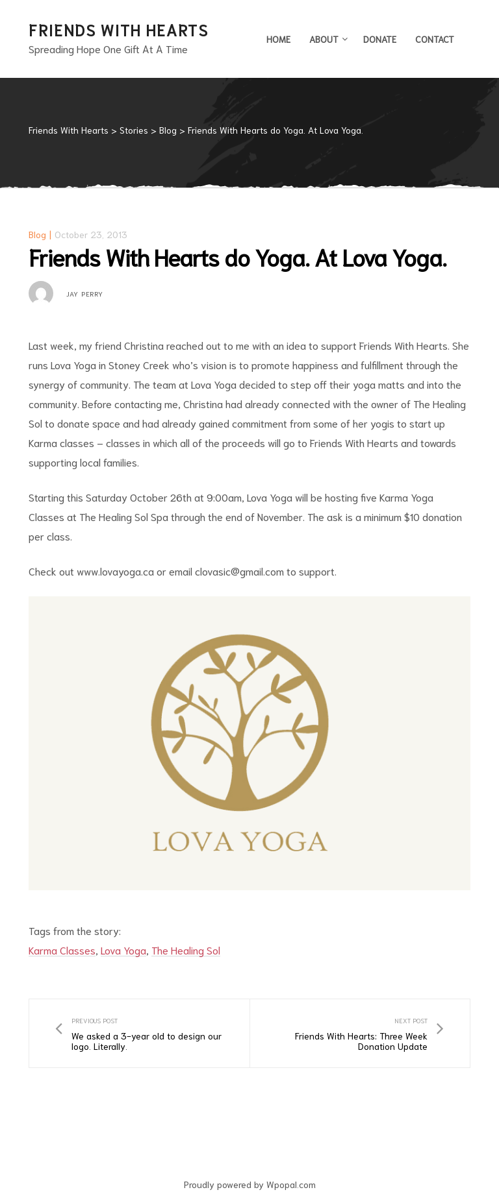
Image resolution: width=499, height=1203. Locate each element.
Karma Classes (62, 949)
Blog (37, 234)
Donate (379, 39)
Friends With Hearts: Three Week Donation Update (360, 1033)
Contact (434, 39)
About (326, 39)
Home (278, 39)
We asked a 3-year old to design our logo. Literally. (139, 1033)
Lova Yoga (123, 949)
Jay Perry (84, 293)
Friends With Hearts (118, 29)
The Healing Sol (185, 949)
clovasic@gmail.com (239, 570)
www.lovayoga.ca (115, 570)
